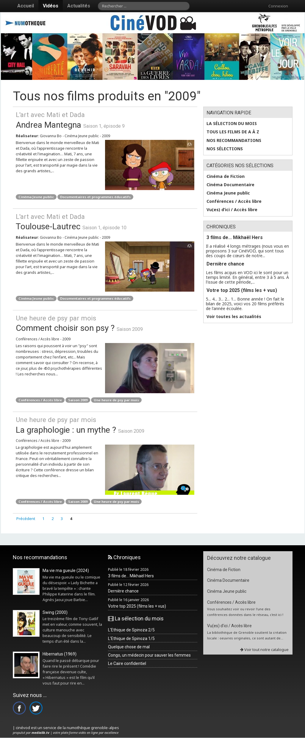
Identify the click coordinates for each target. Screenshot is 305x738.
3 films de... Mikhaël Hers (235, 237)
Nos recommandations (234, 140)
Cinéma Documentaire (230, 184)
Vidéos (50, 6)
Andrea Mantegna (105, 120)
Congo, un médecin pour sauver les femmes (149, 655)
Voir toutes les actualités (234, 316)
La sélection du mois (232, 123)
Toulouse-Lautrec (105, 222)
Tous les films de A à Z (233, 132)
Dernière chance (225, 264)
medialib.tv (40, 732)
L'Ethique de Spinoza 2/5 (131, 630)
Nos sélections (225, 148)
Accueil (25, 6)
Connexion (278, 6)
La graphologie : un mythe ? (105, 425)
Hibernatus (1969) (59, 654)
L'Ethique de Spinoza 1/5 (131, 638)
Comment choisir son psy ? (105, 323)
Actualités (78, 6)
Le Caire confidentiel (127, 663)
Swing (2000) (55, 612)
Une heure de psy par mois (116, 400)
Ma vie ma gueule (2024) (66, 570)
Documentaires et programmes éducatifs (95, 197)
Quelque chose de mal (129, 646)
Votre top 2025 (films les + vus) (242, 290)
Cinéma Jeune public (36, 197)
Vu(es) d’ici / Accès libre (232, 209)
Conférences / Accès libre (40, 400)
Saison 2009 (77, 400)
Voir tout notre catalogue (264, 649)
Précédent (25, 518)
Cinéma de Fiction (226, 176)
